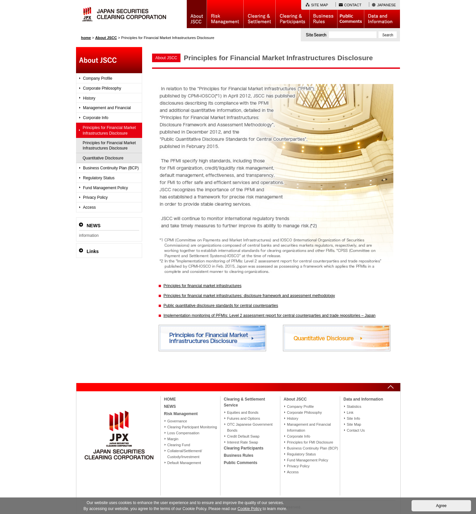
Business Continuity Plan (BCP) (111, 168)
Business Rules (323, 14)
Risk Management (225, 14)
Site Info (353, 418)
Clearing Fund (178, 445)
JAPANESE (386, 5)
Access (89, 207)
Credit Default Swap (243, 436)
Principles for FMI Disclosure (310, 442)
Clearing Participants (292, 14)
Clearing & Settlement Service (244, 402)
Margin (172, 439)
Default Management (184, 463)
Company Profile (97, 78)
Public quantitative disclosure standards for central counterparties (220, 305)
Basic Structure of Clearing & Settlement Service (259, 14)
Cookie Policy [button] (250, 508)
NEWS (170, 406)
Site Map (354, 424)
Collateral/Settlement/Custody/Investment (184, 454)
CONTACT (352, 5)
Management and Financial (107, 108)
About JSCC (196, 14)
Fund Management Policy (105, 188)
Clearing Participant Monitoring (192, 427)
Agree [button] (441, 505)
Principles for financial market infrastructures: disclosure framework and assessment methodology (249, 295)
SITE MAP (319, 5)
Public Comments (350, 14)
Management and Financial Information (309, 427)
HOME (170, 399)
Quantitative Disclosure (103, 158)
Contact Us (356, 430)
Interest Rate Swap (242, 442)
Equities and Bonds (242, 412)
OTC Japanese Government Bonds (250, 427)
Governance (177, 421)
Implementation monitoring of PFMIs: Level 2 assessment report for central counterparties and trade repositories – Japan (269, 315)
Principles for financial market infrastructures (202, 285)
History (89, 98)
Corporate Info (95, 117)
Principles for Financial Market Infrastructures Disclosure (109, 130)
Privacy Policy (95, 197)
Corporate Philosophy (102, 88)
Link (350, 412)
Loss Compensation (183, 433)
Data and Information (382, 14)
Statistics (354, 406)
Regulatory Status (98, 178)
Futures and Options (243, 418)
